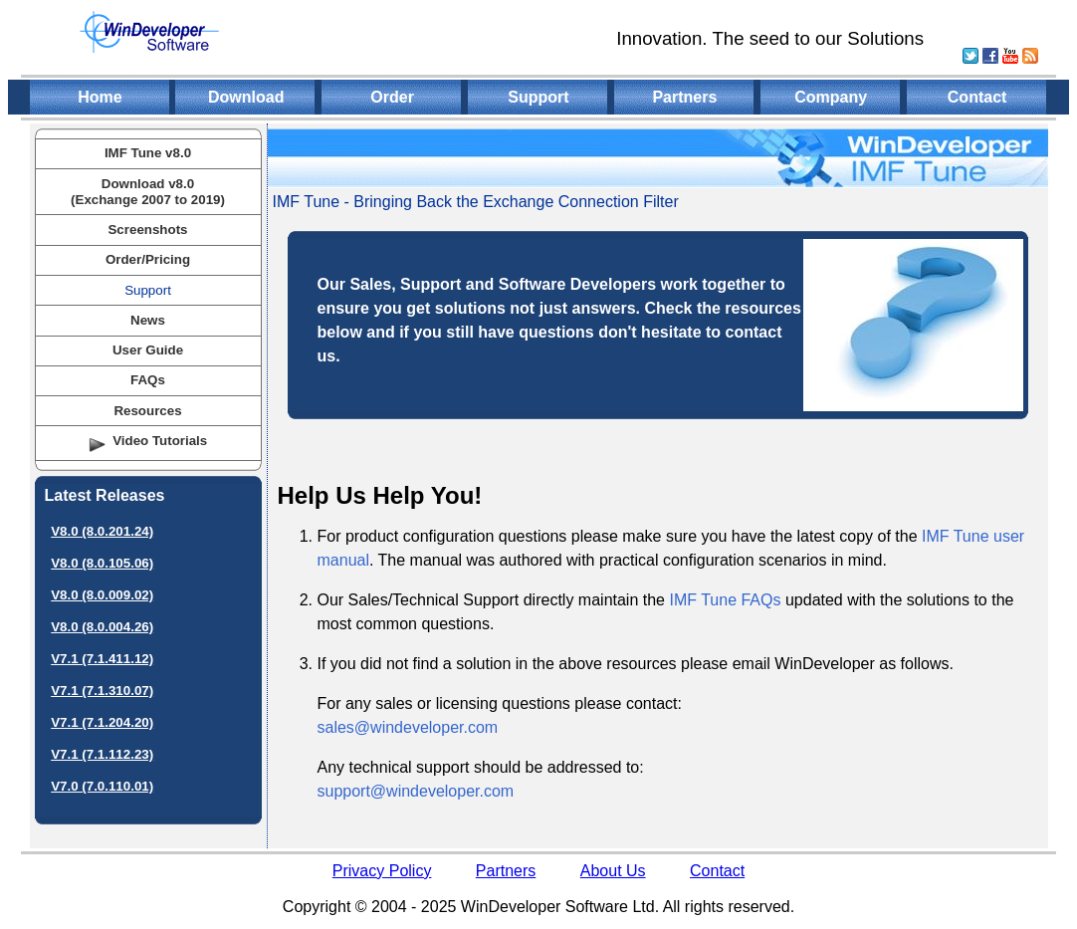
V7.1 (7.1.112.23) (102, 754)
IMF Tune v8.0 (148, 152)
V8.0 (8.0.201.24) (102, 531)
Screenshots (147, 229)
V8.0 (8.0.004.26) (102, 626)
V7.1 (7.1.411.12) (102, 658)
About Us (613, 870)
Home (99, 97)
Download (246, 97)
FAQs (147, 379)
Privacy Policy (382, 870)
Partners (684, 97)
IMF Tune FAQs (724, 599)
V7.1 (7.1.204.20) (102, 722)
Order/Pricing (148, 259)
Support (538, 97)
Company (830, 97)
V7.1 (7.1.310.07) (102, 690)
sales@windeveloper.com (408, 727)
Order (392, 97)
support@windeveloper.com (416, 791)
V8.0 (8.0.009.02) (102, 594)
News (147, 320)
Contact (977, 97)
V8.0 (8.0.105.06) (102, 563)
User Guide (147, 350)
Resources (147, 410)
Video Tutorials (159, 440)
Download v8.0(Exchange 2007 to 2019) (148, 191)
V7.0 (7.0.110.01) (102, 786)
